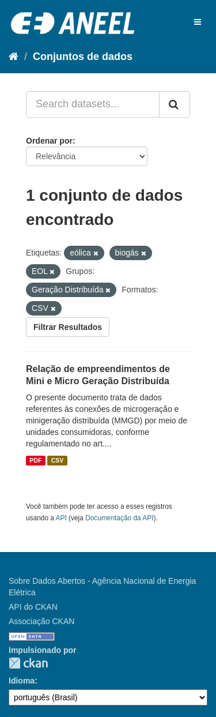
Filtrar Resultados (67, 327)
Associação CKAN (41, 621)
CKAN (28, 663)
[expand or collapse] (197, 21)
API (61, 518)
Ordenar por (49, 140)
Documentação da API (119, 518)
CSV (57, 460)
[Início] (13, 56)
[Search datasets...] (93, 104)
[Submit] (174, 104)
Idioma (22, 680)
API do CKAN (33, 606)
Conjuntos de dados (82, 56)
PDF (35, 460)
